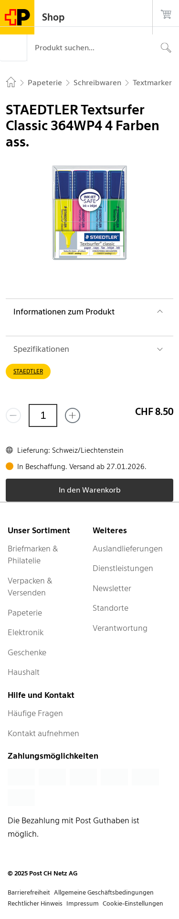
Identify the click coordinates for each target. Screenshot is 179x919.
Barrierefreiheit (29, 892)
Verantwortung (120, 628)
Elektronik (25, 632)
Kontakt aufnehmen (43, 733)
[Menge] (43, 415)
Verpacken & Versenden (30, 587)
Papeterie (25, 612)
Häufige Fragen (35, 713)
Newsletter (112, 588)
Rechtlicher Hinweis (35, 903)
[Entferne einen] (13, 415)
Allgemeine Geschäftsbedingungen (104, 892)
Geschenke (27, 652)
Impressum (82, 903)
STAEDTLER (28, 371)
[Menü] (13, 47)
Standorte (110, 608)
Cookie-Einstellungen (133, 903)
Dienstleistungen (123, 568)
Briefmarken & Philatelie (33, 555)
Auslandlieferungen (128, 548)
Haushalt (24, 672)
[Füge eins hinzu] (72, 415)
